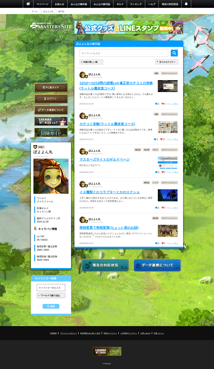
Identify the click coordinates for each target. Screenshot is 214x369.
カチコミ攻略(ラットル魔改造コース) (107, 123)
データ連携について (51, 110)
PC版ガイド (51, 87)
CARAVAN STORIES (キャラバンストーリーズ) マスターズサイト (51, 27)
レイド (155, 182)
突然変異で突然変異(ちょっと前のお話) (108, 227)
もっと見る (173, 103)
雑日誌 (137, 149)
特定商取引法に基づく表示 (90, 333)
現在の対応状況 (170, 4)
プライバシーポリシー (68, 333)
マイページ (42, 4)
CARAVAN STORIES (107, 351)
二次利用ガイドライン (128, 333)
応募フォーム (159, 333)
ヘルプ (151, 4)
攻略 (156, 73)
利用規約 (53, 333)
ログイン (51, 98)
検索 (52, 306)
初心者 (146, 149)
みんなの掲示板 (79, 4)
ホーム (35, 11)
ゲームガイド (51, 132)
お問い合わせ (145, 333)
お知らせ (59, 4)
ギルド (120, 4)
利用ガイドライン (110, 333)
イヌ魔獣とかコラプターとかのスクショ (109, 191)
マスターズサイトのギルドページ (104, 159)
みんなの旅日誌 (102, 4)
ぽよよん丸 (48, 11)
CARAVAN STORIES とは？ (51, 121)
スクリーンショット (169, 73)
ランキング (136, 4)
